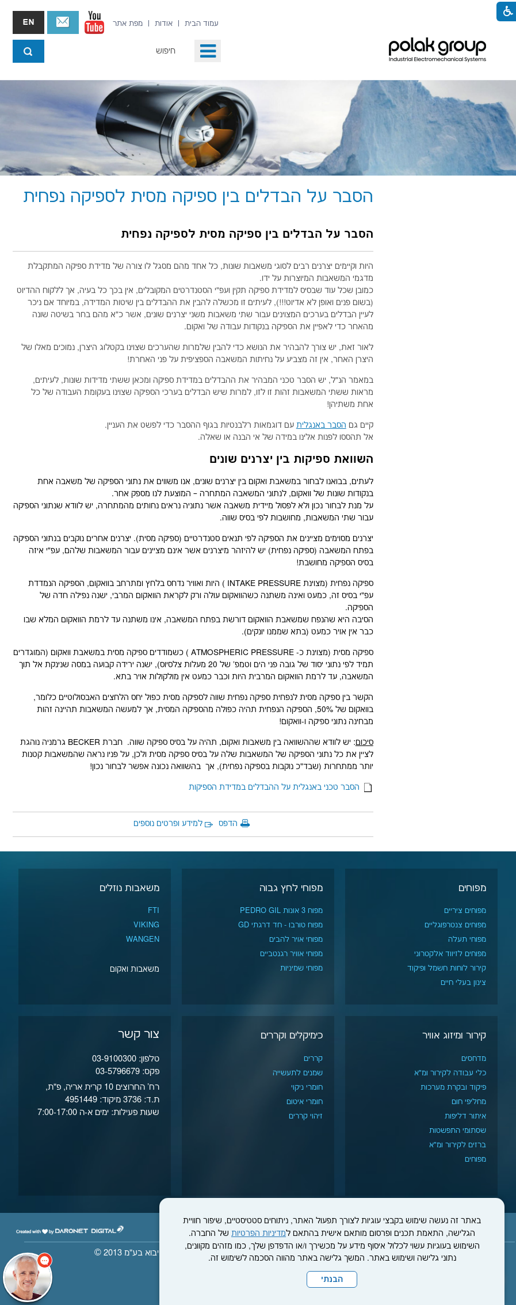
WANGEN (142, 939)
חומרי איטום (304, 1101)
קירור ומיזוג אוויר (454, 1035)
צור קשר (63, 22)
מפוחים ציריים (465, 910)
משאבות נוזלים (129, 888)
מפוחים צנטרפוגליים (455, 925)
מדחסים (473, 1058)
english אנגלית (28, 22)
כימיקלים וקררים (292, 1035)
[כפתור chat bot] (27, 1277)
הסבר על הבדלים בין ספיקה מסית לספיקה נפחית (198, 197)
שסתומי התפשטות (457, 1130)
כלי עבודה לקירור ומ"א (450, 1073)
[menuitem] (202, 23)
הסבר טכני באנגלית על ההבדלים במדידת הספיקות (281, 787)
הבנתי (332, 1279)
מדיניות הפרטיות (258, 1233)
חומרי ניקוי (307, 1087)
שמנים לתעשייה (298, 1073)
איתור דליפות (465, 1116)
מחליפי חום (469, 1101)
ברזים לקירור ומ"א (457, 1145)
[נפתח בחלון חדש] (94, 22)
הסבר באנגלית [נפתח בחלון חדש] (321, 425)
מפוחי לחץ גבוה (291, 888)
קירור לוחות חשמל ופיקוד (446, 968)
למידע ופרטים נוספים (167, 823)
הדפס (228, 823)
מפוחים (472, 888)
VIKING (146, 925)
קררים (313, 1058)
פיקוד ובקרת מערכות (453, 1087)
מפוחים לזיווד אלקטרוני (450, 953)
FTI (153, 910)
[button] (207, 51)
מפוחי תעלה (467, 939)
